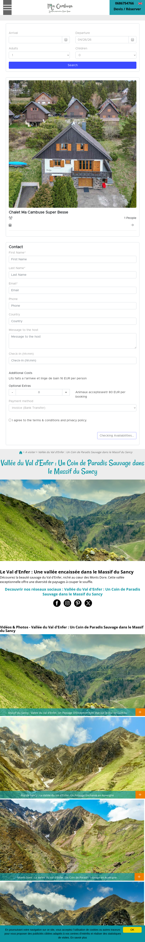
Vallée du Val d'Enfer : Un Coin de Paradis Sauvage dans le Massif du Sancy (85, 452)
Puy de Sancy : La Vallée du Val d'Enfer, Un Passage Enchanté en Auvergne (67, 795)
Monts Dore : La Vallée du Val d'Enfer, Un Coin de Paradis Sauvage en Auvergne (67, 877)
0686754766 (124, 3)
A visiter (30, 452)
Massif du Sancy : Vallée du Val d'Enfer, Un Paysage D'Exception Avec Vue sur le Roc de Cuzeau (67, 712)
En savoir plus (79, 937)
